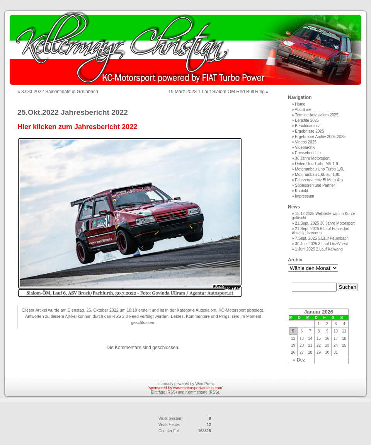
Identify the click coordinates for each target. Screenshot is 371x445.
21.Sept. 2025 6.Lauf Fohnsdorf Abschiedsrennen (320, 231)
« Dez (299, 360)
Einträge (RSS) (164, 392)
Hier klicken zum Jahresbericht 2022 (77, 127)
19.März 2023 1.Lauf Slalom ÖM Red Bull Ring (216, 91)
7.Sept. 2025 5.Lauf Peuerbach (321, 238)
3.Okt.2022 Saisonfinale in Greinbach (59, 91)
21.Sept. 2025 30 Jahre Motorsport (325, 223)
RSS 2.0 (120, 316)
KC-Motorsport (232, 310)
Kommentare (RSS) (202, 392)
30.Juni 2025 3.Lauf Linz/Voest (321, 244)
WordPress (204, 384)
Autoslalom (206, 310)
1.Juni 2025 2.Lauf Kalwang (318, 249)
